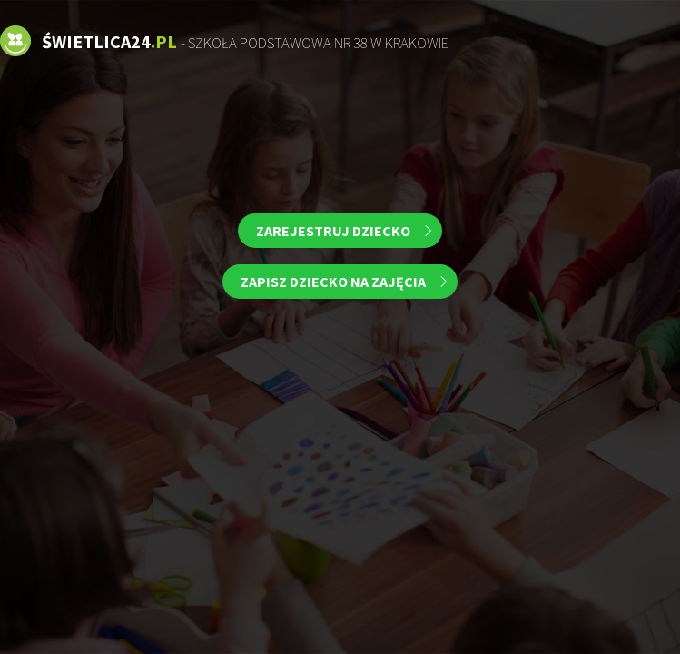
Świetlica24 (245, 41)
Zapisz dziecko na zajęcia (333, 281)
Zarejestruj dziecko (333, 231)
